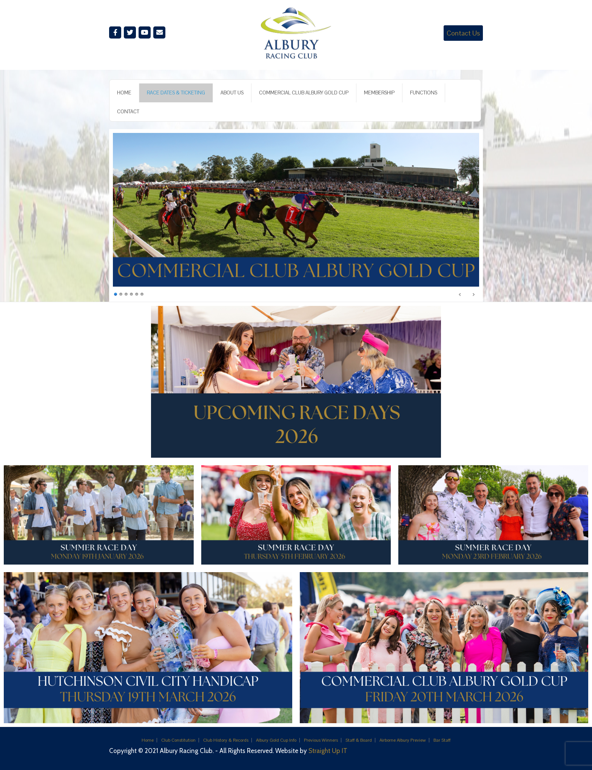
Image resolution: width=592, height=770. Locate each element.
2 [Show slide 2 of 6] (121, 293)
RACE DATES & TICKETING (176, 92)
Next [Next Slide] (473, 294)
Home (148, 740)
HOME (124, 92)
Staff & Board (358, 740)
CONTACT (128, 111)
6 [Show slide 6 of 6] (142, 293)
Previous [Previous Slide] (460, 294)
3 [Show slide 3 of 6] (126, 293)
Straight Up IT (327, 751)
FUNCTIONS (423, 92)
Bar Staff (441, 740)
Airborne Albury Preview (402, 740)
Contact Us (463, 33)
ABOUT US (232, 92)
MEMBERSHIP (379, 92)
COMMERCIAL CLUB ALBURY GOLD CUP (303, 92)
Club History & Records (225, 740)
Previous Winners (321, 740)
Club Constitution (178, 740)
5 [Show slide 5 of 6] (137, 293)
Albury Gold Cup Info (276, 740)
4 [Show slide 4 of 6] (131, 293)
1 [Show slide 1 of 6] (115, 293)
